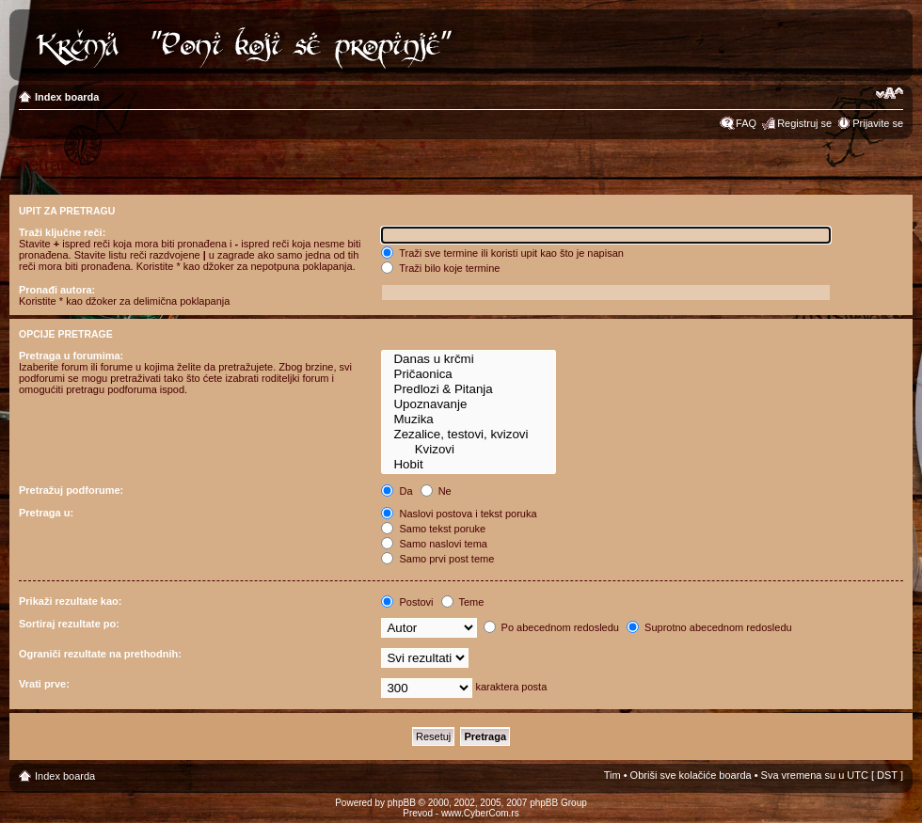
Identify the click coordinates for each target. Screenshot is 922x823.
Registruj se (804, 123)
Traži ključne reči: (62, 232)
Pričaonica (468, 374)
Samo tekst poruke (433, 528)
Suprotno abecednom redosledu (709, 627)
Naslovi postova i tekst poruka (458, 513)
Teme (463, 602)
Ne (436, 491)
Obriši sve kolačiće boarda (691, 775)
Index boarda (67, 97)
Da (396, 491)
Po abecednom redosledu (551, 627)
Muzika (468, 419)
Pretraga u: (46, 512)
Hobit (468, 464)
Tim (612, 775)
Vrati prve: (44, 683)
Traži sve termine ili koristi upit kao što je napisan (502, 253)
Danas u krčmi (468, 359)
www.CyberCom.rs (480, 813)
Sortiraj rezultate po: (69, 623)
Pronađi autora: (57, 289)
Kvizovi (468, 449)
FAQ (746, 123)
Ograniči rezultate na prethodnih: (100, 653)
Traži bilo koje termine (440, 268)
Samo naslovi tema (434, 543)
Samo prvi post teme (437, 558)
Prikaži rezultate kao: (70, 601)
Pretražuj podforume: (71, 490)
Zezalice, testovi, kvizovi (468, 434)
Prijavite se (877, 123)
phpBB (402, 803)
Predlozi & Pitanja (468, 389)
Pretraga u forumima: (71, 355)
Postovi (407, 602)
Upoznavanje (468, 404)
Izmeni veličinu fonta (889, 93)
